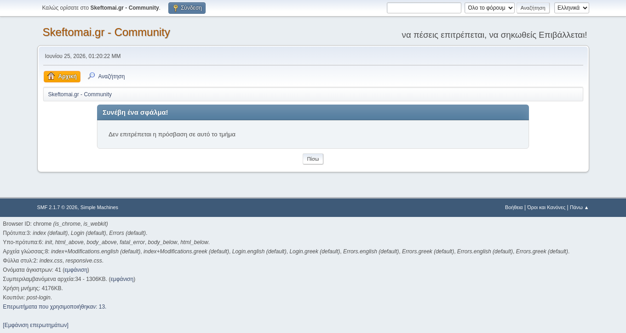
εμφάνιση (75, 270)
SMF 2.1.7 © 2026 (57, 207)
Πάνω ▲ (579, 207)
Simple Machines (99, 207)
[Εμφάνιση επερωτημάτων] (35, 325)
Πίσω (313, 159)
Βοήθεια (514, 207)
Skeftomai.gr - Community (106, 32)
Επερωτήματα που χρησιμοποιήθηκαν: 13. (54, 307)
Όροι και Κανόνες (546, 207)
